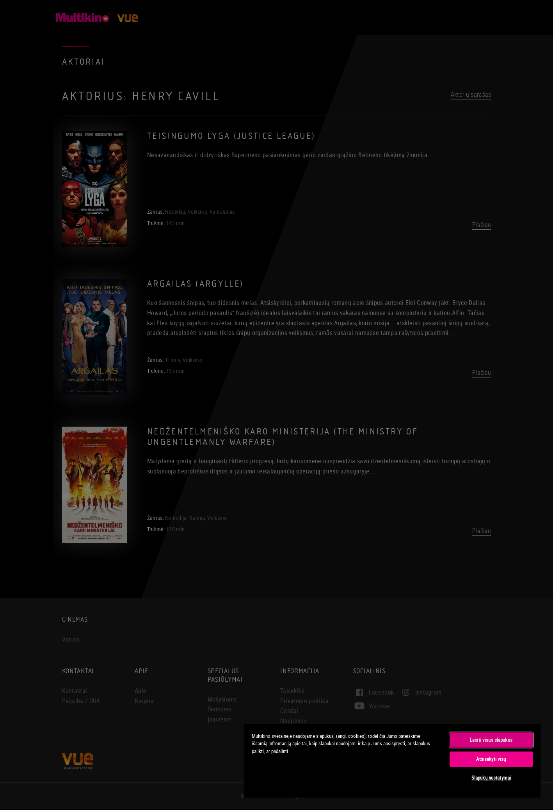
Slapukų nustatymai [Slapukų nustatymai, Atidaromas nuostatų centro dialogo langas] (491, 777)
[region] (392, 760)
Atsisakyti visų (491, 758)
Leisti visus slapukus (491, 739)
